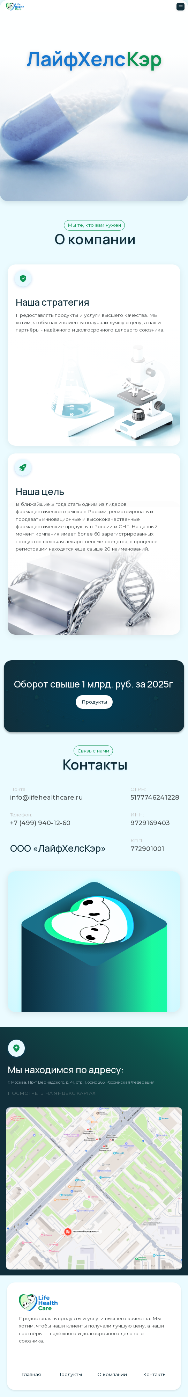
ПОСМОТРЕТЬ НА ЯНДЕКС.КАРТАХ (52, 1093)
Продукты (69, 1374)
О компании (112, 1374)
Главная (31, 1374)
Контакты (154, 1374)
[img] (94, 1188)
